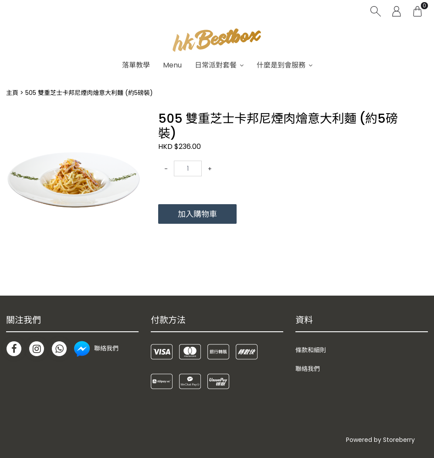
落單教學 (136, 65)
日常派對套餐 (216, 65)
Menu (172, 65)
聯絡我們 (307, 368)
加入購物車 (197, 214)
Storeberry (399, 439)
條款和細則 (310, 350)
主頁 (12, 92)
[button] (133, 119)
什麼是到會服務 (281, 65)
